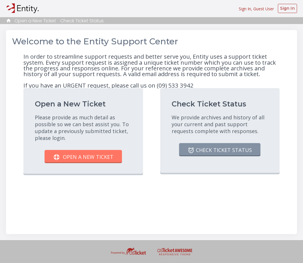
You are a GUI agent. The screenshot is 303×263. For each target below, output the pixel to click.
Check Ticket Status (82, 20)
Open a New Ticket (35, 20)
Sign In (287, 8)
